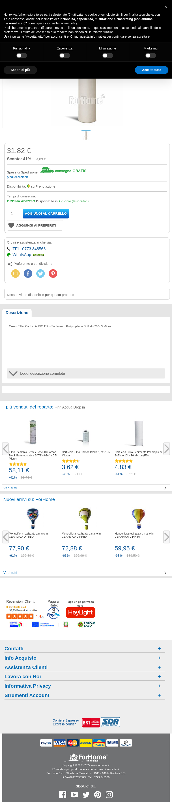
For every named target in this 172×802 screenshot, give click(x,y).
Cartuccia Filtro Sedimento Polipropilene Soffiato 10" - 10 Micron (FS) (139, 454)
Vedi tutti (10, 488)
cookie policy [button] (68, 23)
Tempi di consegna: (21, 196)
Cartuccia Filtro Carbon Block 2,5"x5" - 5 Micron (86, 454)
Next (166, 448)
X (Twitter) (40, 275)
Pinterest (53, 273)
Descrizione (17, 312)
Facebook (28, 273)
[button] (166, 7)
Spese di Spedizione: (23, 172)
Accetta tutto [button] (151, 70)
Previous (5, 448)
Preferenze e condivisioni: (33, 263)
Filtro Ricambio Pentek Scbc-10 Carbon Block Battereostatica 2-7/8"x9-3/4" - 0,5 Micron (33, 455)
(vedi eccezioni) (17, 177)
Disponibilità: (16, 186)
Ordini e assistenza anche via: (29, 242)
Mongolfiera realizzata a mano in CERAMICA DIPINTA (28, 535)
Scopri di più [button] (20, 70)
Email (15, 273)
